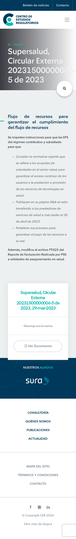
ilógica (47, 524)
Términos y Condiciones (38, 475)
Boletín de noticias (36, 5)
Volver (15, 44)
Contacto (62, 5)
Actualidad (38, 438)
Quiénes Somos (38, 421)
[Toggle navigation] (67, 20)
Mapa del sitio (38, 466)
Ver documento (38, 346)
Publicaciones (38, 430)
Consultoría (38, 412)
